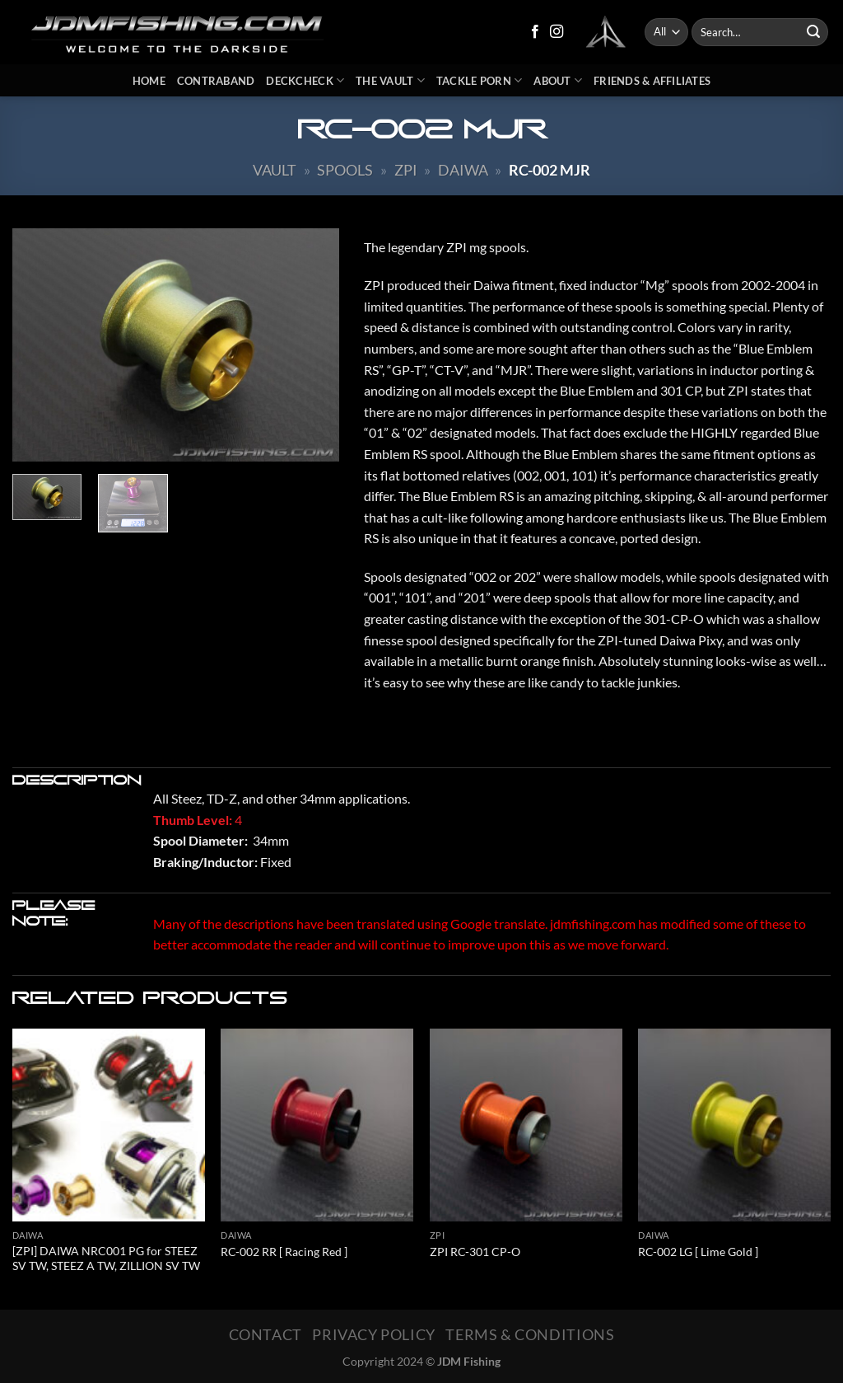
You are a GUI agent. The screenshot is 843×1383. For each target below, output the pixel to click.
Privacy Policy (373, 1334)
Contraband (216, 80)
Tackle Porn (479, 80)
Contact (265, 1334)
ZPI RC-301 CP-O (475, 1252)
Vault (274, 170)
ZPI (405, 170)
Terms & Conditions (529, 1334)
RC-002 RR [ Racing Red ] (284, 1252)
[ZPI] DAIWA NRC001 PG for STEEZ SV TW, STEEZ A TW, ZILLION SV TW (106, 1258)
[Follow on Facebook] (535, 32)
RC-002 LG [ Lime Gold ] (698, 1252)
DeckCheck (305, 80)
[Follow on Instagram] (556, 32)
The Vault (390, 80)
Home (149, 80)
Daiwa (463, 170)
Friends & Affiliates (652, 80)
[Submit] (813, 32)
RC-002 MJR (549, 170)
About (557, 80)
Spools (345, 170)
